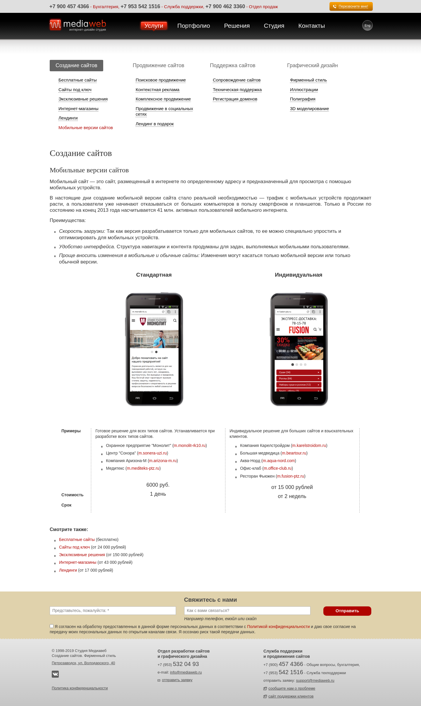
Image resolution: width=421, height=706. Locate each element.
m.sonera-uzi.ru (152, 453)
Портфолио (193, 25)
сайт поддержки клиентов (290, 696)
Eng (367, 25)
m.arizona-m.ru (163, 460)
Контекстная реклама (158, 89)
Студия (274, 25)
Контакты (312, 25)
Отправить (347, 610)
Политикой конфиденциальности (278, 626)
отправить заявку (177, 680)
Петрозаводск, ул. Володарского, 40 (83, 663)
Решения (237, 25)
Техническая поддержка (237, 89)
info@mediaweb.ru (186, 672)
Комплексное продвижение (163, 98)
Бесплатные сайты (77, 79)
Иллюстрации (304, 89)
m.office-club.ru (277, 468)
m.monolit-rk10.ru (190, 445)
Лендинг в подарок (155, 123)
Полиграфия (302, 98)
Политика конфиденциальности (80, 688)
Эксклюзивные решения (83, 98)
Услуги (153, 25)
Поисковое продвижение (161, 79)
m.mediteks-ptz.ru (143, 468)
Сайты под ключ (75, 89)
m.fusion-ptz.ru (290, 476)
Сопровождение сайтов (237, 79)
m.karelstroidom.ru (309, 445)
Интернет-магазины (78, 108)
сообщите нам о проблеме (291, 688)
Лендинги (68, 117)
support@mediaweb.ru (315, 680)
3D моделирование (309, 108)
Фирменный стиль (308, 79)
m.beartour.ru (294, 453)
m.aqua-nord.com (279, 460)
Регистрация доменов (235, 98)
